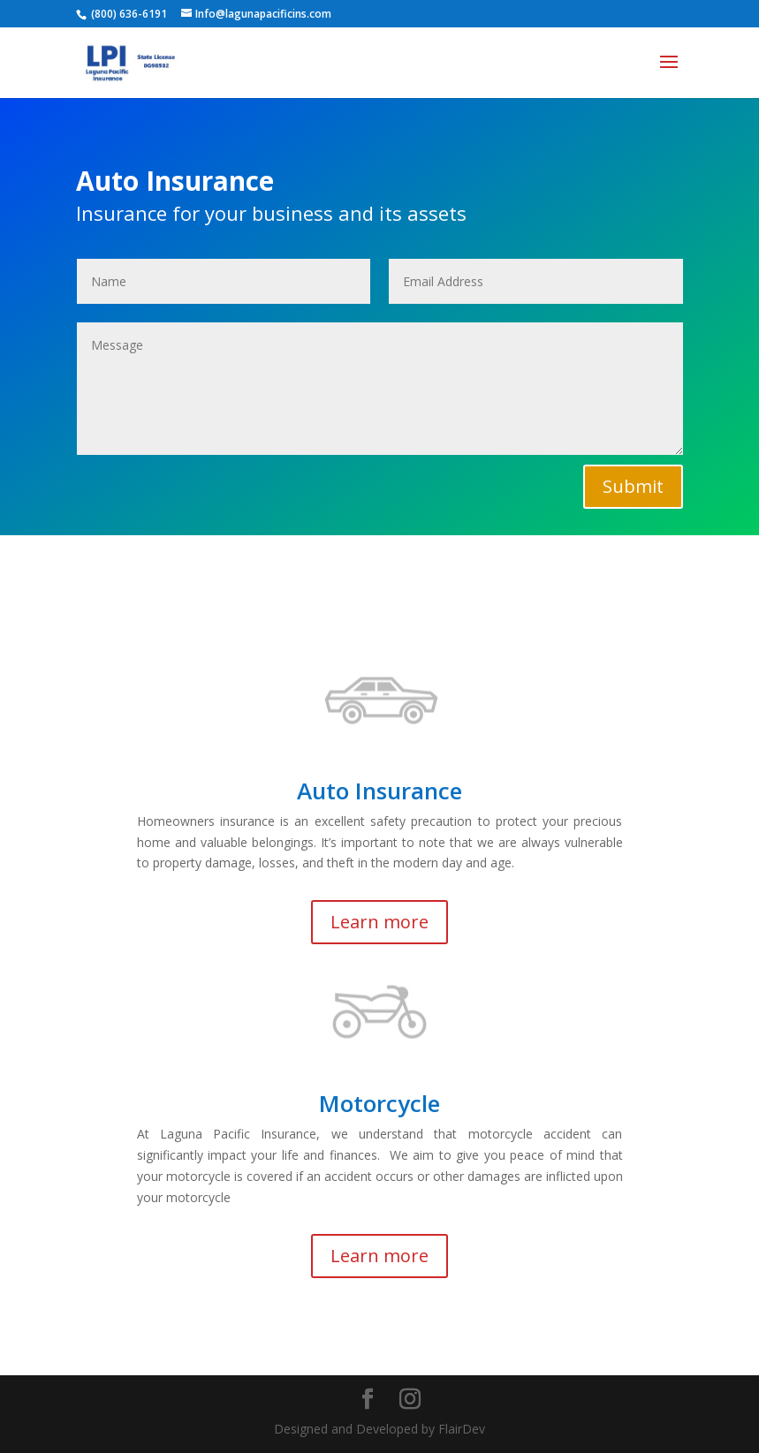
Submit (633, 486)
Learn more (379, 922)
